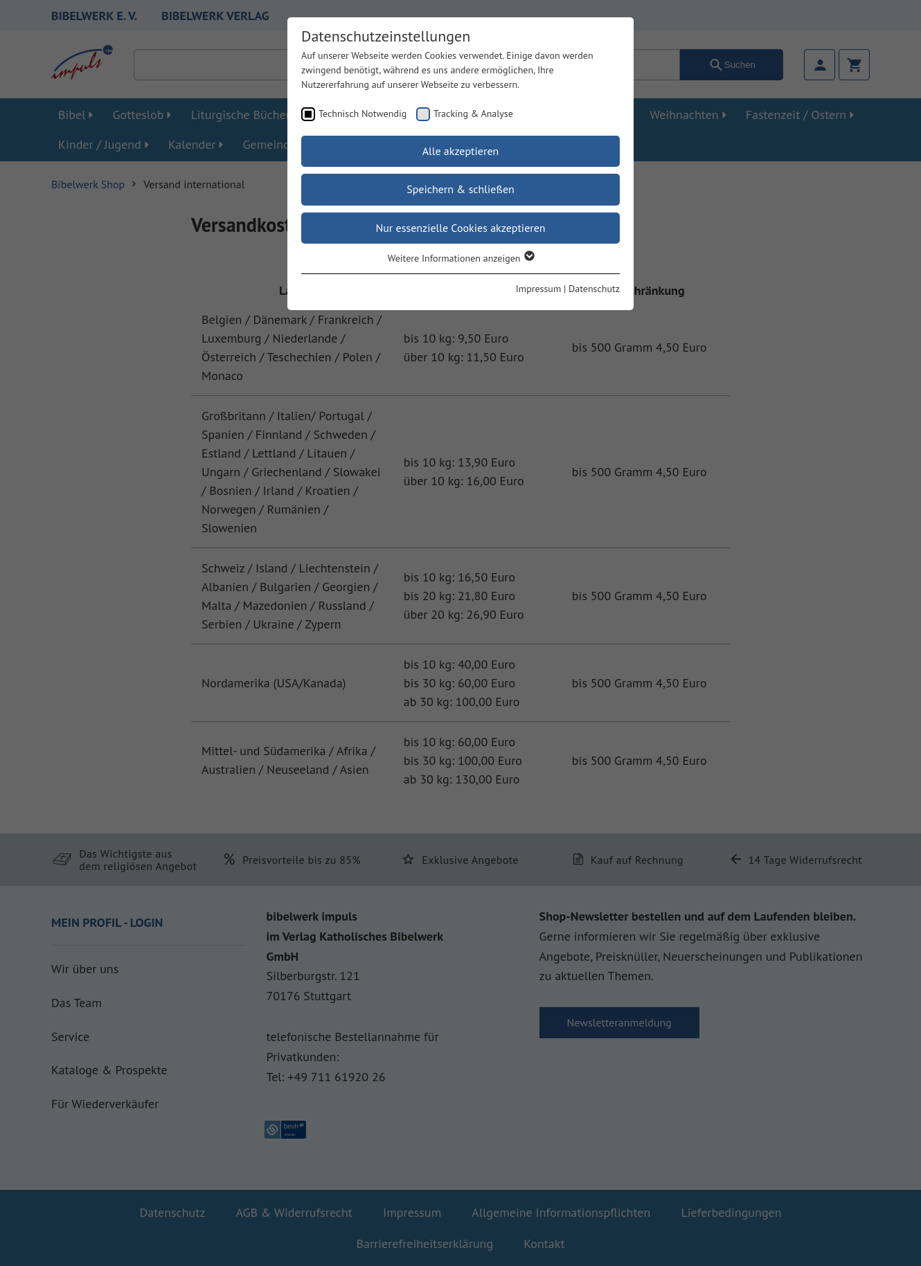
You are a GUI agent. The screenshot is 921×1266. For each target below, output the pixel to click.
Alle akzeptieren (460, 151)
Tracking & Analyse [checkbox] (473, 113)
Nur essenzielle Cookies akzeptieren (460, 228)
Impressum (539, 288)
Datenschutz (594, 288)
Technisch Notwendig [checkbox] (362, 113)
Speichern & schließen (460, 189)
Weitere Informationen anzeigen (461, 258)
